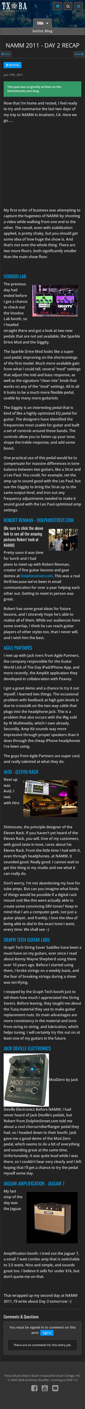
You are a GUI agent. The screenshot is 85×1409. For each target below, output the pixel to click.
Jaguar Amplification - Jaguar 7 (34, 1183)
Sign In (47, 1332)
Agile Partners (18, 647)
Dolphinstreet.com (37, 575)
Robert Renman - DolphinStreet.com (39, 519)
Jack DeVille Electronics (27, 1048)
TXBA (40, 23)
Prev (6, 54)
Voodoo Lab (15, 276)
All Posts (12, 65)
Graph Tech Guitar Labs (27, 939)
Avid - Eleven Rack (21, 771)
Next (79, 54)
